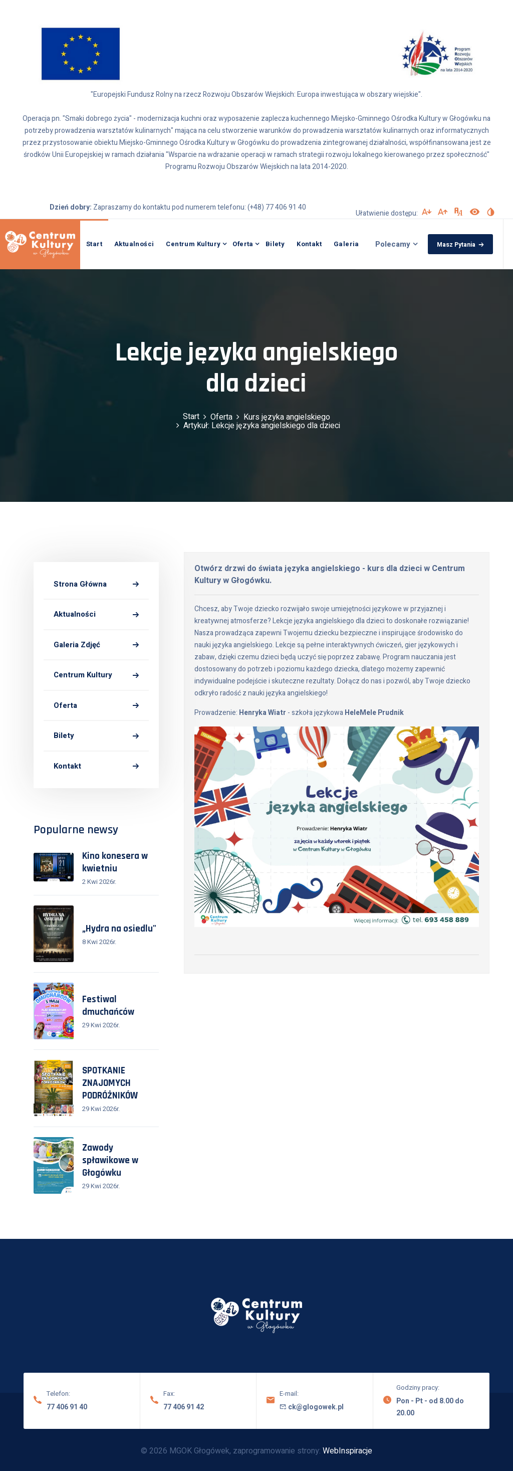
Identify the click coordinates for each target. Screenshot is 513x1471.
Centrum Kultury (193, 244)
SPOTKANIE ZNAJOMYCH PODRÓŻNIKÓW (110, 1083)
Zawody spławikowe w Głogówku (110, 1160)
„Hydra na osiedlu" (119, 929)
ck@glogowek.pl (312, 1407)
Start (94, 244)
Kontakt (309, 244)
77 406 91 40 (67, 1407)
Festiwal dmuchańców (108, 1005)
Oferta (242, 244)
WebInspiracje (347, 1451)
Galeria (346, 244)
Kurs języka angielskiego (286, 417)
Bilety (275, 244)
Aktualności (134, 244)
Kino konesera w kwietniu (115, 862)
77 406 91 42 (183, 1407)
